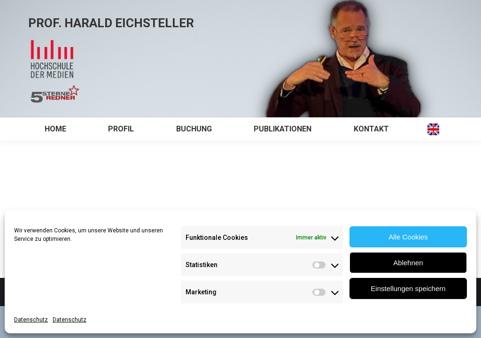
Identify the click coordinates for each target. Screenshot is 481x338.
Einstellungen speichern (408, 288)
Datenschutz (31, 319)
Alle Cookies (407, 237)
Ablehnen (408, 263)
